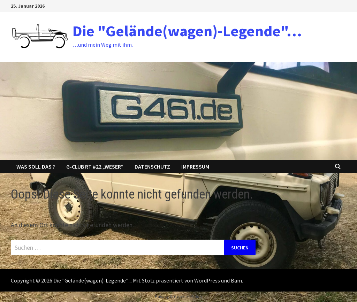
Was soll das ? (35, 166)
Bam (236, 280)
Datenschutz (152, 166)
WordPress (207, 280)
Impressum (195, 166)
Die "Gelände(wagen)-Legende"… (187, 30)
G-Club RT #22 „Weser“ (94, 166)
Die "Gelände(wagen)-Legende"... (92, 280)
